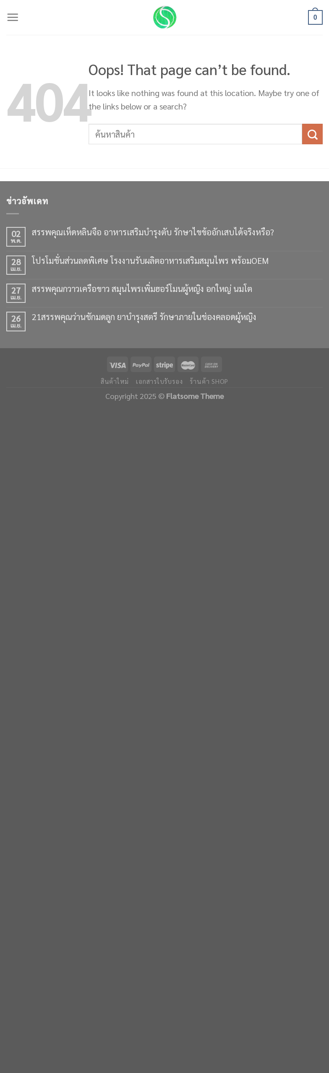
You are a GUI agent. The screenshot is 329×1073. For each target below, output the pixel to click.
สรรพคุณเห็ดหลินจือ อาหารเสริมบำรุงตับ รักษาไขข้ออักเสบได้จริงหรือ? (153, 232)
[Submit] (312, 134)
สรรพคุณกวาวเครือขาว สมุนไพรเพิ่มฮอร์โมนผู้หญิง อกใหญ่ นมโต (142, 289)
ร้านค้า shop (209, 381)
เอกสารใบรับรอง (159, 381)
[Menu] (12, 17)
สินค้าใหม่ (115, 381)
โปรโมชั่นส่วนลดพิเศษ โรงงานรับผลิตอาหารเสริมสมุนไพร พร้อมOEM (150, 260)
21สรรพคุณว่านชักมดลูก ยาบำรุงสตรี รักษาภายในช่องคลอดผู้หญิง (144, 317)
